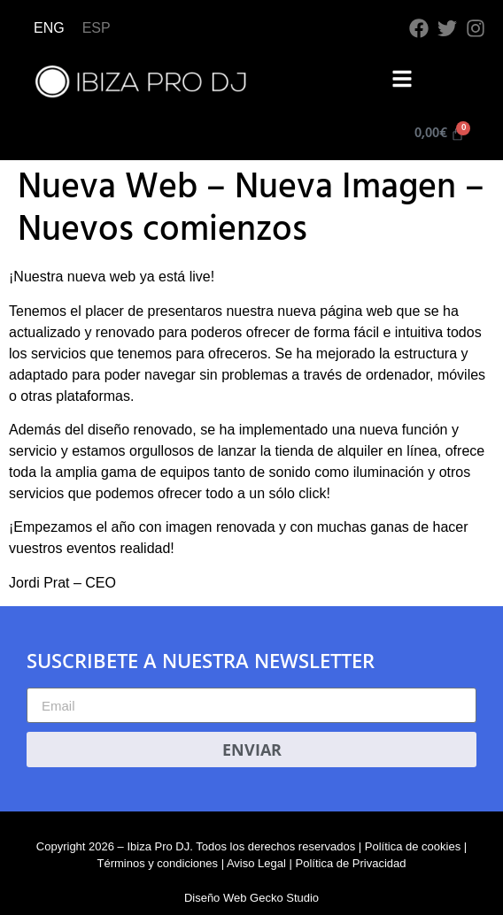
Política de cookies (412, 846)
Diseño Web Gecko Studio (251, 897)
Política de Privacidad (351, 863)
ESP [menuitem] (96, 27)
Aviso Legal (256, 863)
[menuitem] (49, 28)
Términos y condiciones (157, 863)
